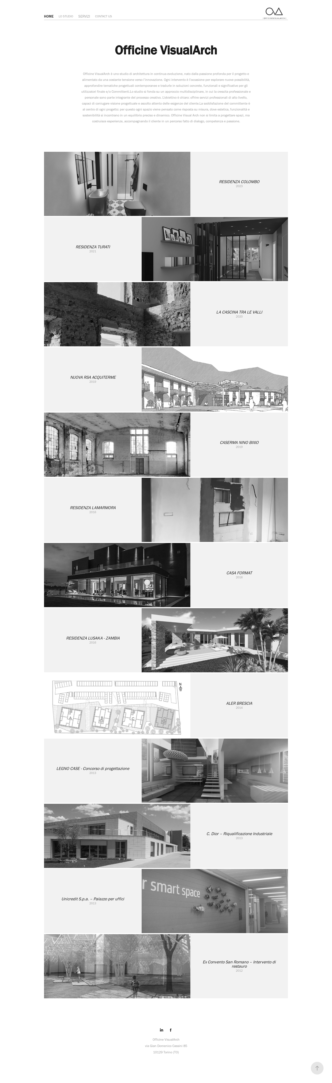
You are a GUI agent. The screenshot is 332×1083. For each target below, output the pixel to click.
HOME (49, 16)
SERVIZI (84, 16)
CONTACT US (103, 16)
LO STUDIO (66, 16)
